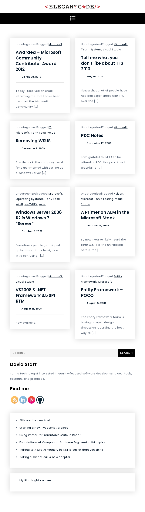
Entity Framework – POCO (102, 292)
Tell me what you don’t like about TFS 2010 (102, 63)
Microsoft (55, 44)
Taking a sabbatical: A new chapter (44, 457)
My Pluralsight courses (35, 480)
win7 (42, 204)
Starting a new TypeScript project (43, 428)
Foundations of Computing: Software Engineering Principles (62, 442)
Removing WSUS (33, 141)
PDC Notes (92, 135)
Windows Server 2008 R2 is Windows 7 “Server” (39, 218)
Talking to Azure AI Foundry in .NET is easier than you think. (61, 450)
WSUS (51, 133)
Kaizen (118, 194)
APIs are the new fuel (34, 420)
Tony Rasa (38, 133)
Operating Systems (29, 199)
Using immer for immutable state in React (50, 435)
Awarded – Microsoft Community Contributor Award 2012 (38, 60)
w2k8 (19, 204)
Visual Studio (112, 49)
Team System (91, 49)
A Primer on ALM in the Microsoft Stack (105, 215)
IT (50, 127)
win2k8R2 (31, 204)
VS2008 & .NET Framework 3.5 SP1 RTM (35, 295)
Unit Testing (104, 199)
